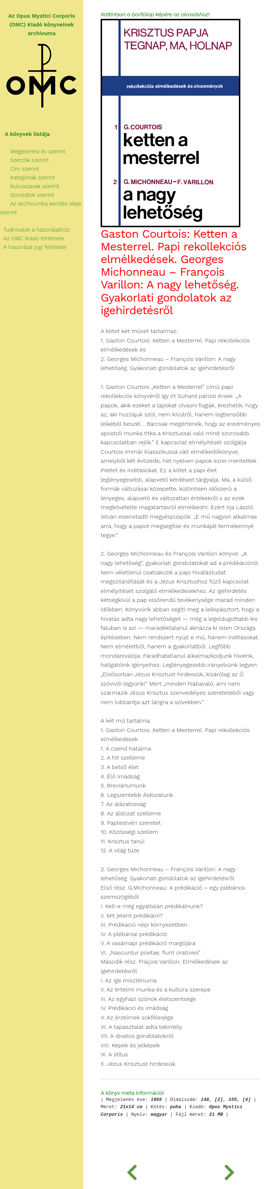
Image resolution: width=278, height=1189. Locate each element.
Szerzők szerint (24, 160)
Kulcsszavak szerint (29, 186)
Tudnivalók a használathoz (35, 229)
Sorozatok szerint (27, 195)
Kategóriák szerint (27, 177)
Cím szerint (19, 169)
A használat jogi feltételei (33, 247)
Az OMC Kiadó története (32, 238)
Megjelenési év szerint (33, 151)
